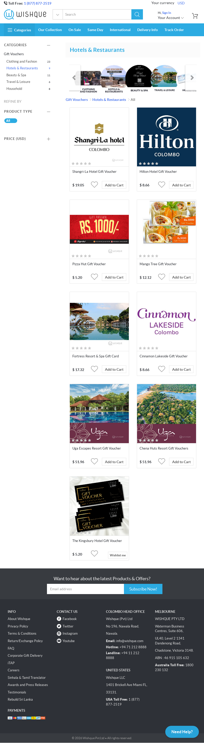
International (120, 30)
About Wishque (19, 619)
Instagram (70, 633)
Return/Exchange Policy (25, 641)
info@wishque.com (129, 641)
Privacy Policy (18, 626)
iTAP (11, 663)
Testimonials (17, 692)
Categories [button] (19, 30)
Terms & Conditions (22, 633)
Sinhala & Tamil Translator (27, 678)
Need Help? (182, 731)
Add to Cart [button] (114, 185)
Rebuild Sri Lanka (20, 699)
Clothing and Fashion (21, 61)
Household (14, 89)
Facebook (70, 619)
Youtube (69, 641)
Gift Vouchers (58, 15)
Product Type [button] (18, 111)
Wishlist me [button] (118, 555)
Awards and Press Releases (28, 685)
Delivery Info (147, 30)
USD (181, 3)
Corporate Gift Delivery (25, 656)
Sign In (166, 12)
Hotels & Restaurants (22, 68)
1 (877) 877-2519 (37, 3)
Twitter (68, 626)
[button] (137, 14)
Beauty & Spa (16, 75)
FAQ (11, 648)
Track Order (174, 30)
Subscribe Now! (143, 589)
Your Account (171, 18)
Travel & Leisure (18, 82)
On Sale (75, 30)
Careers (14, 670)
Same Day (95, 30)
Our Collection (50, 30)
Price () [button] (15, 139)
